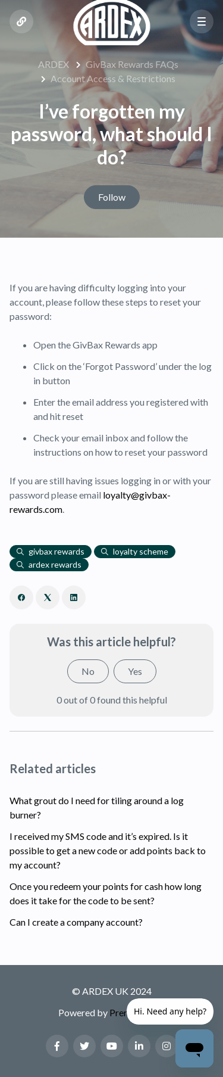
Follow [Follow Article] (111, 197)
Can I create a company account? (76, 921)
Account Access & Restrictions (113, 78)
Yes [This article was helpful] (135, 671)
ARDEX (53, 64)
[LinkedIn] (74, 597)
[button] (201, 21)
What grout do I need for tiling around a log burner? (97, 807)
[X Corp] (47, 597)
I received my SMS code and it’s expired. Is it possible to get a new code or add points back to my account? (108, 850)
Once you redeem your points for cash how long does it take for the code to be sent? (106, 893)
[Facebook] (21, 597)
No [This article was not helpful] (88, 671)
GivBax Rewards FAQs (132, 64)
